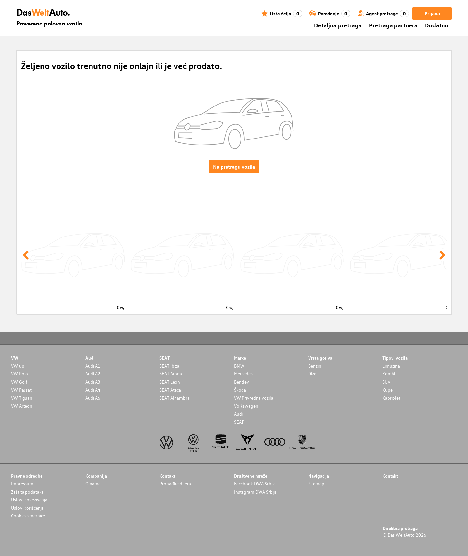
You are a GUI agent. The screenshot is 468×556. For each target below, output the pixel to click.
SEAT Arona (170, 373)
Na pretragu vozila (234, 166)
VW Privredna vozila (253, 398)
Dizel (313, 373)
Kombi (388, 373)
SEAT (239, 422)
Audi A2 (92, 373)
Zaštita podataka (27, 492)
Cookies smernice (28, 516)
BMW (239, 366)
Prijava (432, 13)
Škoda (240, 390)
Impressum (22, 484)
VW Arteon (21, 406)
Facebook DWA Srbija (255, 484)
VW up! (18, 366)
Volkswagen (246, 406)
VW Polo (19, 373)
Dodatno (436, 25)
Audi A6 (92, 398)
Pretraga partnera (393, 25)
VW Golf (19, 382)
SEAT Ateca (170, 390)
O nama (93, 484)
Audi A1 (92, 366)
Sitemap (316, 484)
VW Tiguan (21, 398)
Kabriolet (391, 398)
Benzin (314, 366)
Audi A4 (92, 390)
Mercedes (243, 373)
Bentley (241, 382)
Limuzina (391, 366)
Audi (238, 414)
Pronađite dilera (175, 484)
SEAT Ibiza (169, 366)
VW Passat (21, 390)
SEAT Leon (169, 382)
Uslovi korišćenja (27, 508)
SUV (386, 382)
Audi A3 (92, 382)
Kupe (387, 390)
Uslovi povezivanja (29, 500)
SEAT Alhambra (174, 398)
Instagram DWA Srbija (255, 492)
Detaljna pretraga (338, 25)
